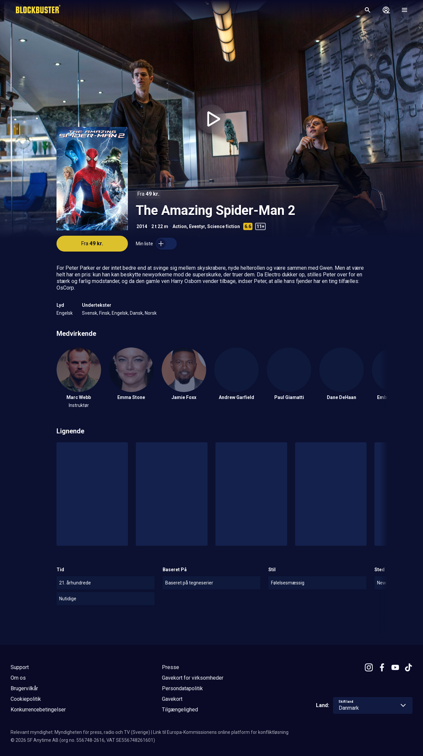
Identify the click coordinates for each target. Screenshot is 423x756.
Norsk (151, 313)
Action (180, 226)
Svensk (89, 313)
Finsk (104, 313)
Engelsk (65, 313)
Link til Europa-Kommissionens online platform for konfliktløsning (220, 732)
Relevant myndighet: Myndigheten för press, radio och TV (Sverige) (80, 732)
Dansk (136, 313)
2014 (141, 226)
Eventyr (197, 226)
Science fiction (223, 226)
